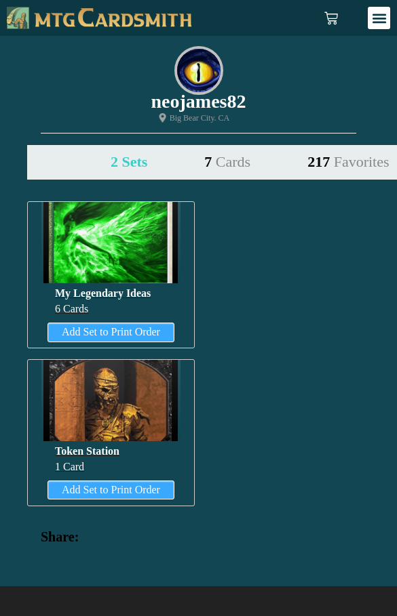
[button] (379, 18)
